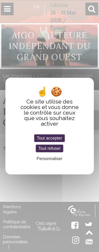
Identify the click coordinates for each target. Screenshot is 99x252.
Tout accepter (49, 138)
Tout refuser (49, 148)
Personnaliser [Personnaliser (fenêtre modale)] (50, 158)
